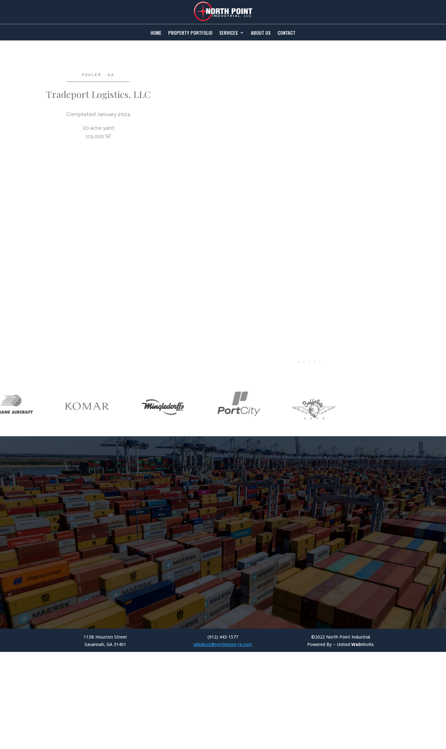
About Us (261, 33)
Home (156, 33)
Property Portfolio (190, 33)
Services (228, 33)
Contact (286, 33)
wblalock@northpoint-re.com (223, 664)
